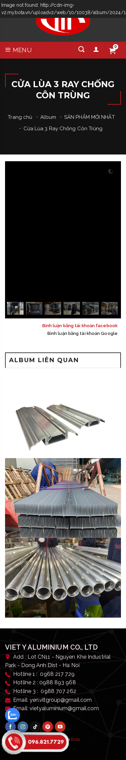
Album (48, 117)
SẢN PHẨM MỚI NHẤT (89, 117)
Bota (75, 739)
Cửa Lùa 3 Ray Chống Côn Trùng (63, 129)
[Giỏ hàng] (112, 51)
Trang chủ (20, 117)
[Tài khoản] (96, 49)
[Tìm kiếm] (81, 49)
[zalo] (12, 715)
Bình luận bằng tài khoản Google (82, 333)
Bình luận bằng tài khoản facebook (80, 325)
